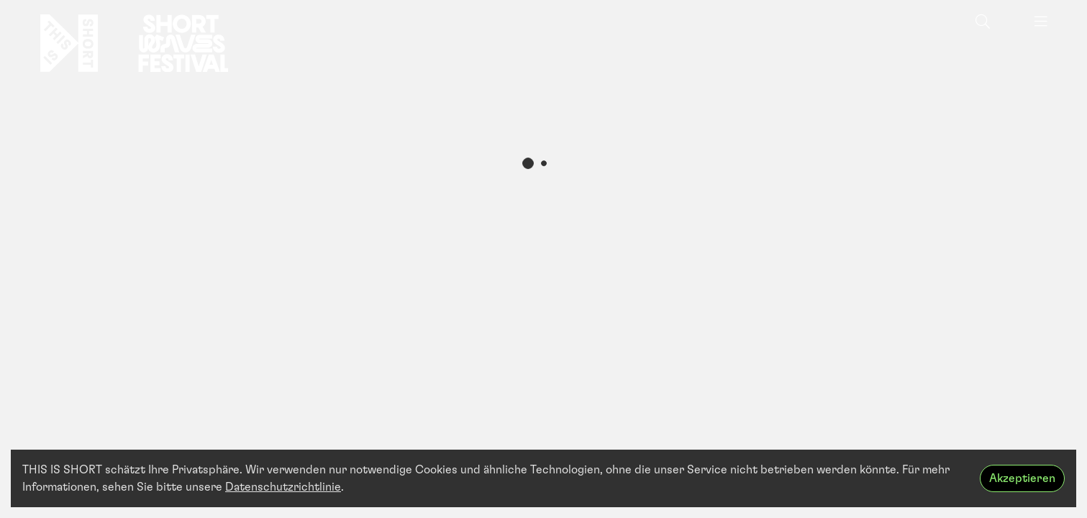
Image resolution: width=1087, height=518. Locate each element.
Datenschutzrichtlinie (283, 487)
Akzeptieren (1022, 478)
